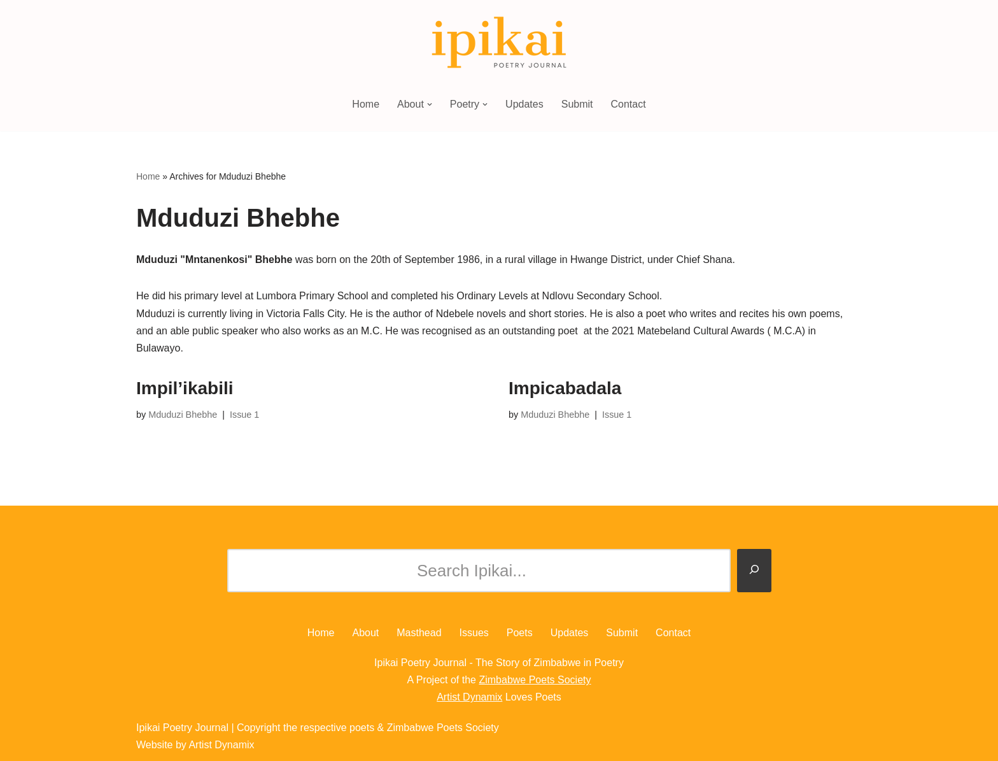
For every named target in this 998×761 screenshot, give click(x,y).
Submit (577, 104)
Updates (524, 104)
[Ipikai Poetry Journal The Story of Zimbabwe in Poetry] (499, 43)
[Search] (754, 570)
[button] (429, 104)
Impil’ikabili (184, 388)
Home (365, 104)
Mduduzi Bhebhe (182, 414)
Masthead (419, 632)
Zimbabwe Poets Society (535, 679)
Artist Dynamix (469, 697)
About (365, 632)
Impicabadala (565, 388)
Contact (628, 104)
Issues (474, 632)
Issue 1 (244, 414)
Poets (520, 632)
